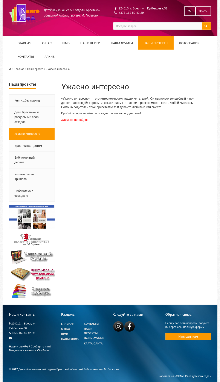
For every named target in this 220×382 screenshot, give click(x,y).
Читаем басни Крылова (24, 177)
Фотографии (189, 43)
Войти (203, 11)
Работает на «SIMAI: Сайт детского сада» (185, 376)
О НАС (47, 43)
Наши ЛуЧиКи (122, 43)
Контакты (26, 56)
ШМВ (66, 43)
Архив (50, 56)
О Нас (65, 328)
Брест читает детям (28, 145)
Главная (24, 43)
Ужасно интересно (59, 69)
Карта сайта (93, 343)
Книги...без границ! (27, 100)
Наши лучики (94, 338)
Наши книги (90, 43)
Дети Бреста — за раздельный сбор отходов (27, 117)
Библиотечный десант (24, 160)
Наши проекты (156, 43)
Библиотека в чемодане (23, 193)
